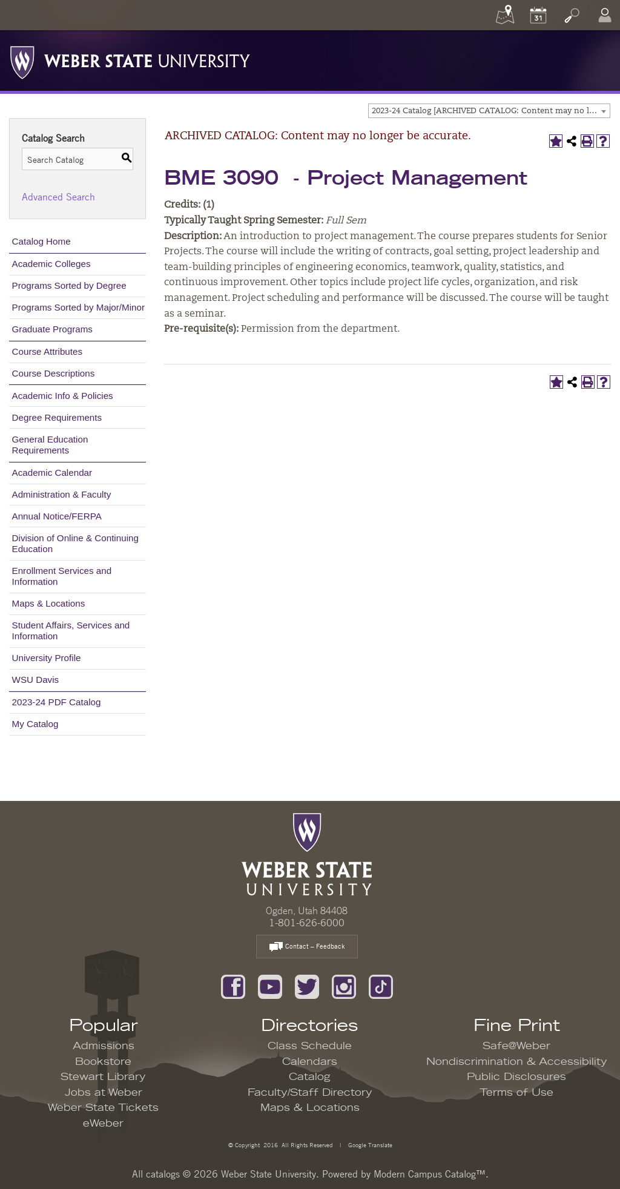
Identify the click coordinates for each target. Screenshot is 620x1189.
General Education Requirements (50, 444)
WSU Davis (35, 679)
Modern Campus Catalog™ (430, 1174)
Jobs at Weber (103, 1093)
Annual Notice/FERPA (57, 516)
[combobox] (489, 111)
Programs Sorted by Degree (69, 285)
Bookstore (103, 1062)
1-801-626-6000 (307, 923)
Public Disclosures (516, 1077)
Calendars (309, 1062)
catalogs (163, 1174)
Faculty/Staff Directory (310, 1093)
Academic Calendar (52, 472)
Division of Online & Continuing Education (75, 543)
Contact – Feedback (307, 947)
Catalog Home (41, 241)
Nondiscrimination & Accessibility (516, 1062)
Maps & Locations (48, 603)
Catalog (310, 1077)
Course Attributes (47, 351)
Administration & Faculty (61, 494)
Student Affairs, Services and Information (71, 630)
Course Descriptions (53, 373)
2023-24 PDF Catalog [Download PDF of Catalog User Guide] (56, 702)
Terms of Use (516, 1093)
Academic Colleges (51, 264)
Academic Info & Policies (62, 395)
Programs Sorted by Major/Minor (78, 307)
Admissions (103, 1046)
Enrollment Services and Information (62, 576)
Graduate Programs (52, 329)
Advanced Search (58, 197)
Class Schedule (310, 1046)
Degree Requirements (57, 417)
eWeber (103, 1123)
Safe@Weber (516, 1046)
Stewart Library (103, 1077)
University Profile (46, 658)
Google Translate (369, 1144)
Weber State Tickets (103, 1108)
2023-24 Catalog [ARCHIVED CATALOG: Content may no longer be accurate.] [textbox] (491, 111)
